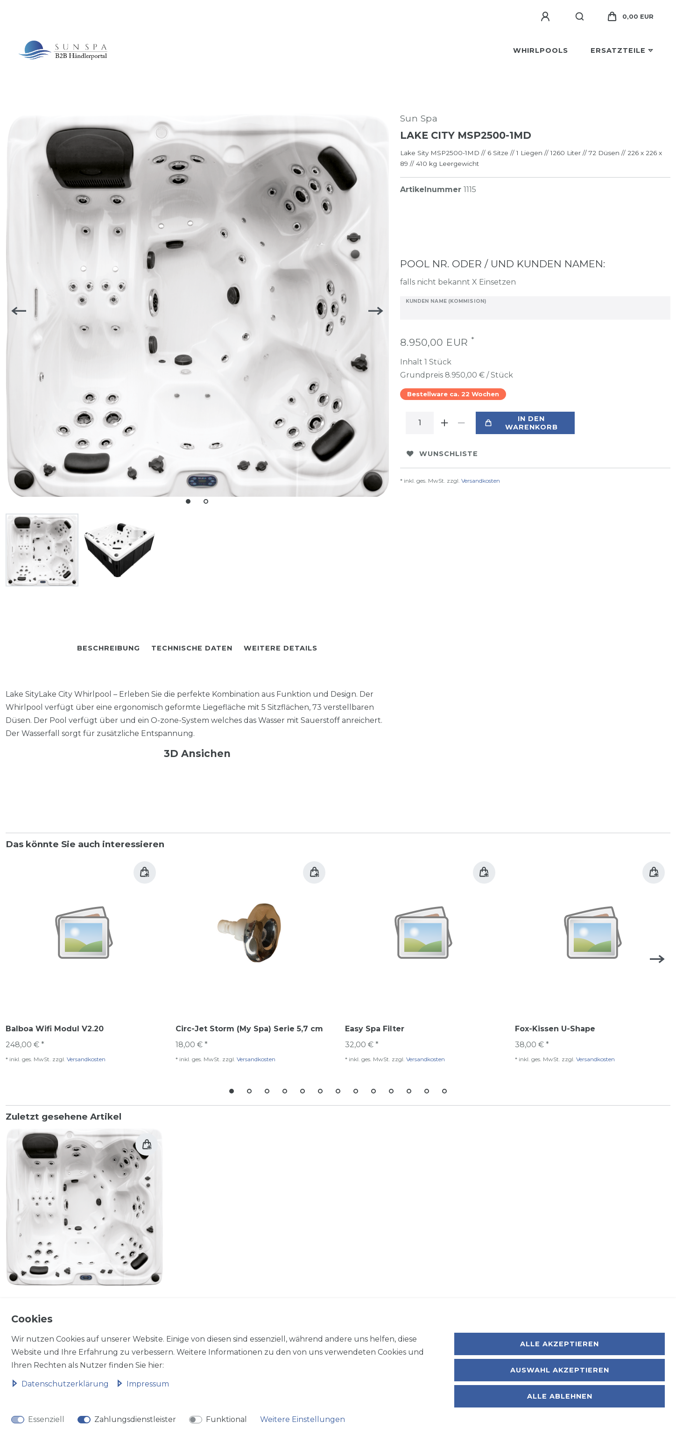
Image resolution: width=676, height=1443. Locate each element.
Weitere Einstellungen (302, 1419)
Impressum (142, 1383)
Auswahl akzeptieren (559, 1370)
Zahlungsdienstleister (135, 1419)
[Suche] (580, 17)
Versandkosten (480, 480)
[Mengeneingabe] (420, 423)
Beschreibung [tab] (108, 646)
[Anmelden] (546, 16)
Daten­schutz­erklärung (61, 1383)
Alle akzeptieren (559, 1344)
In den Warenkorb (521, 422)
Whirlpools (540, 50)
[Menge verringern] (461, 423)
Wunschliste (442, 454)
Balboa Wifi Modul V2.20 (55, 1026)
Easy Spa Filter (374, 1026)
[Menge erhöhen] (445, 423)
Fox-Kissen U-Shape (555, 1026)
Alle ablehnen (559, 1396)
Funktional (226, 1419)
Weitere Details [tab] (280, 646)
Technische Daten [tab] (191, 646)
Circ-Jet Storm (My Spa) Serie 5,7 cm (249, 1026)
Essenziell (46, 1419)
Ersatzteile (618, 50)
